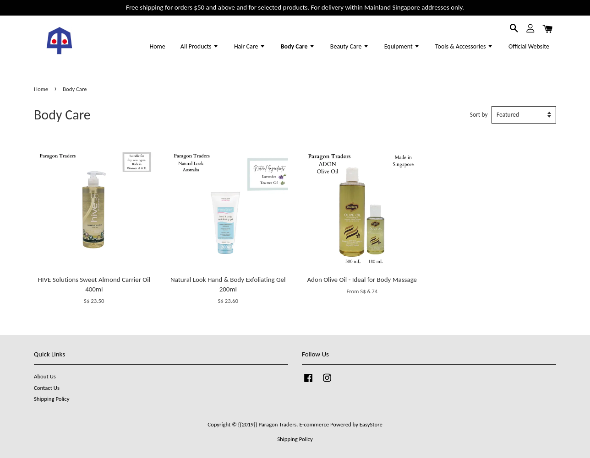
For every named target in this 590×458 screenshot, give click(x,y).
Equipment (402, 46)
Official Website (528, 46)
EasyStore (371, 424)
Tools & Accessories (464, 46)
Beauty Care (349, 46)
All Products (199, 46)
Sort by (479, 115)
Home (157, 46)
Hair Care (250, 46)
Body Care (298, 46)
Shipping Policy (51, 398)
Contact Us (47, 387)
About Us (45, 376)
